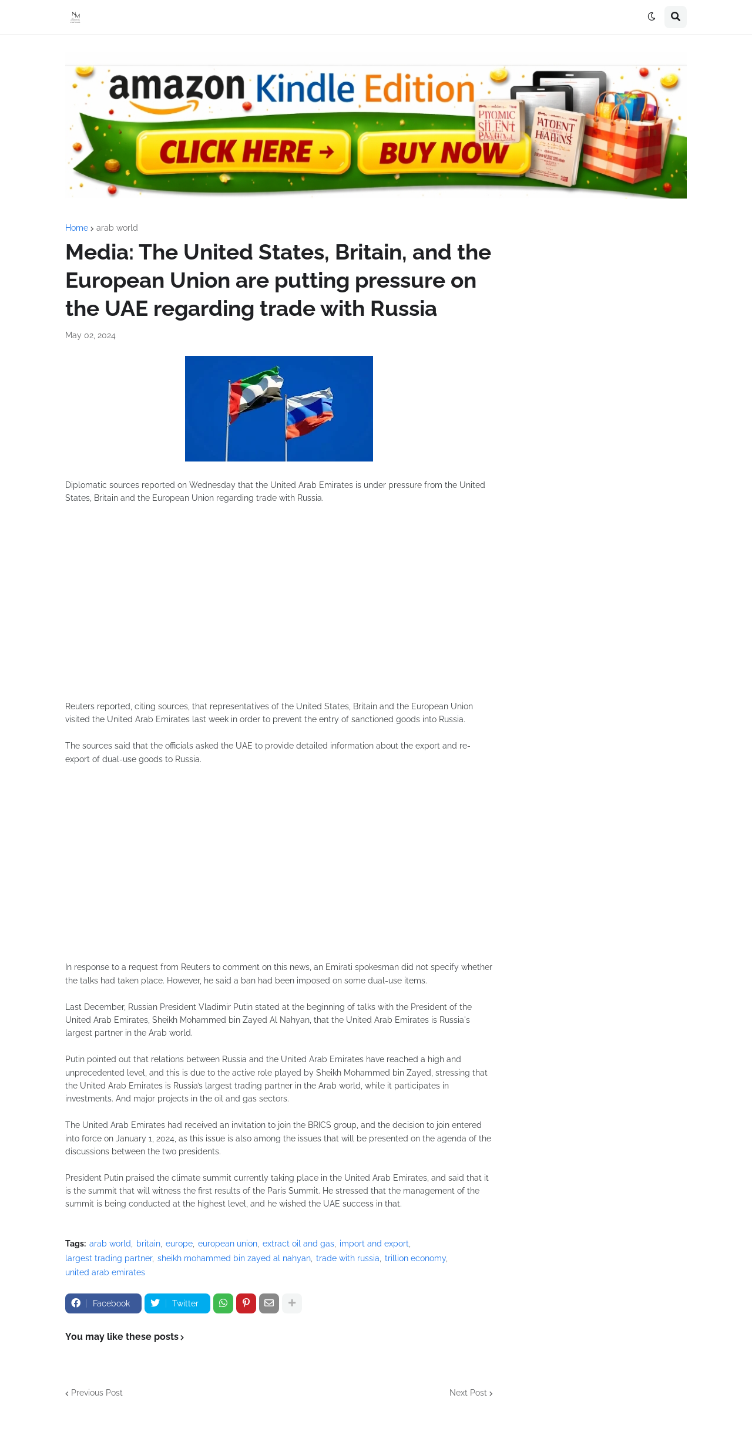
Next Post (468, 1392)
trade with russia (348, 1258)
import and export (374, 1243)
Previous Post (97, 1392)
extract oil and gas (298, 1243)
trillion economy (415, 1258)
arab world (117, 228)
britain (148, 1243)
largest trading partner (108, 1258)
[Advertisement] (279, 609)
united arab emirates (105, 1272)
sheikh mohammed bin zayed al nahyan (234, 1258)
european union (227, 1243)
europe (179, 1243)
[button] (651, 17)
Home (76, 228)
